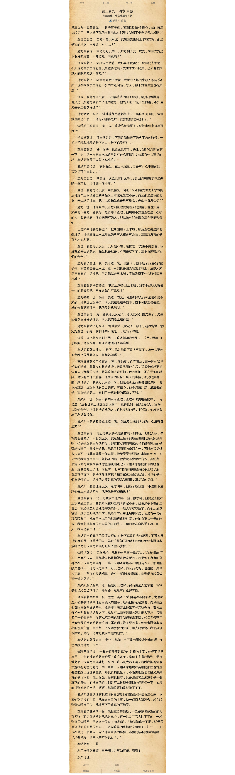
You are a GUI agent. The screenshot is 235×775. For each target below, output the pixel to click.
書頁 (153, 3)
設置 (82, 3)
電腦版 (86, 771)
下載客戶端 (148, 771)
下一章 (129, 3)
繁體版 (117, 771)
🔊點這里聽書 (117, 20)
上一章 (106, 3)
